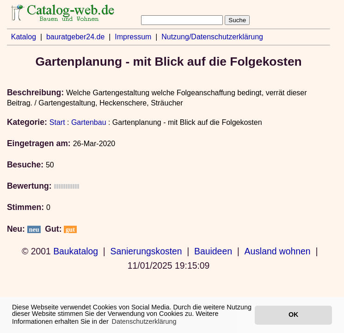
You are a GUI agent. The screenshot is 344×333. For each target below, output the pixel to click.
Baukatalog (75, 251)
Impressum (133, 37)
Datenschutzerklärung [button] (144, 321)
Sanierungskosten (146, 251)
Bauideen (213, 251)
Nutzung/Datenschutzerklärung (212, 37)
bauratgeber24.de (75, 37)
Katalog (23, 37)
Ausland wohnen (277, 251)
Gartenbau (88, 122)
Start (57, 122)
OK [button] (293, 314)
